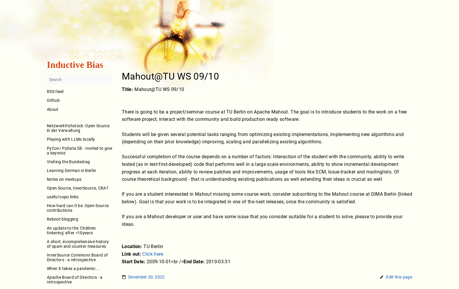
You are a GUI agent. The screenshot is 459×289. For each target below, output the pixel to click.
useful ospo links (63, 197)
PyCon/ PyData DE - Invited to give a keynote (79, 150)
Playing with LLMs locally (71, 139)
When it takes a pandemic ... (73, 268)
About (79, 113)
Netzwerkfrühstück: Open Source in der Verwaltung (78, 128)
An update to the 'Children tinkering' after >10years (71, 230)
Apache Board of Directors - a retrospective (75, 280)
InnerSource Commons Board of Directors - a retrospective (77, 257)
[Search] (79, 80)
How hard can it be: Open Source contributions (78, 208)
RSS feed (55, 92)
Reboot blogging (62, 219)
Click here (152, 254)
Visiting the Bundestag (68, 161)
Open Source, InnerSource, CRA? (77, 188)
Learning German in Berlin (71, 170)
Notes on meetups (64, 179)
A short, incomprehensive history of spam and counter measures (78, 244)
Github (53, 100)
